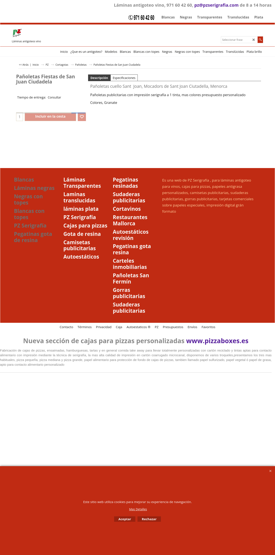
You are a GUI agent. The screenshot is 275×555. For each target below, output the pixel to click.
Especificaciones (124, 78)
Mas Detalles (138, 509)
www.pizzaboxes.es (217, 340)
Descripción (99, 78)
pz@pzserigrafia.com (216, 5)
